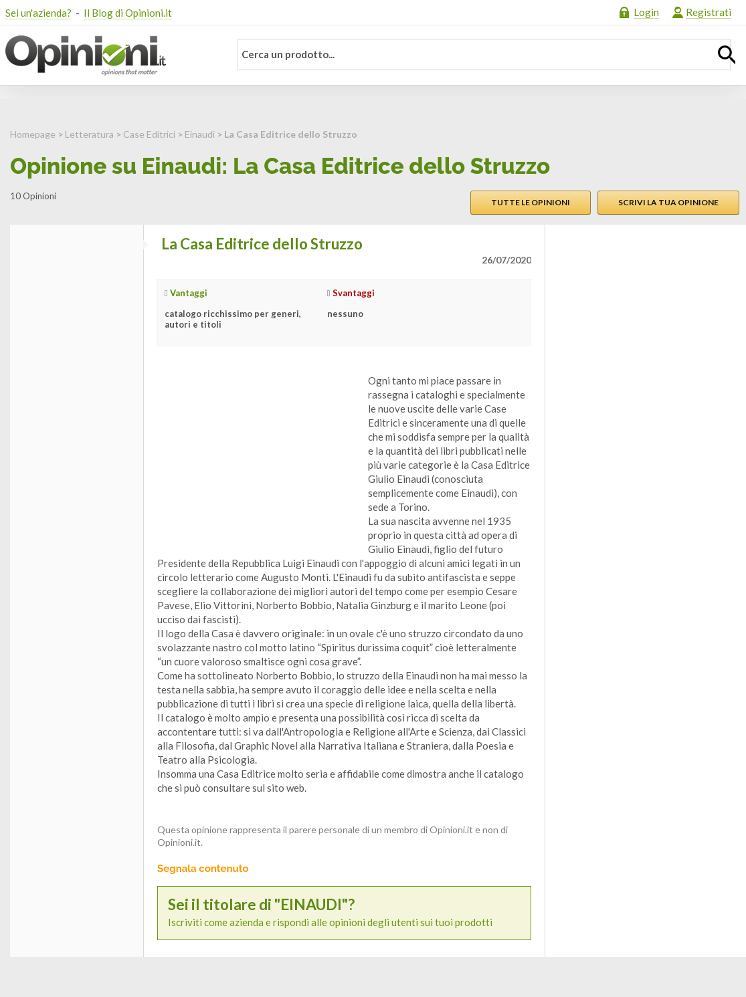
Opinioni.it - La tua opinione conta (109, 55)
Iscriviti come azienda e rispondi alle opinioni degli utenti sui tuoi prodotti (344, 912)
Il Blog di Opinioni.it (128, 13)
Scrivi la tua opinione (668, 202)
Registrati (708, 12)
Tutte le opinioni (530, 202)
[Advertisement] (257, 457)
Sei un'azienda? (38, 13)
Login (646, 12)
